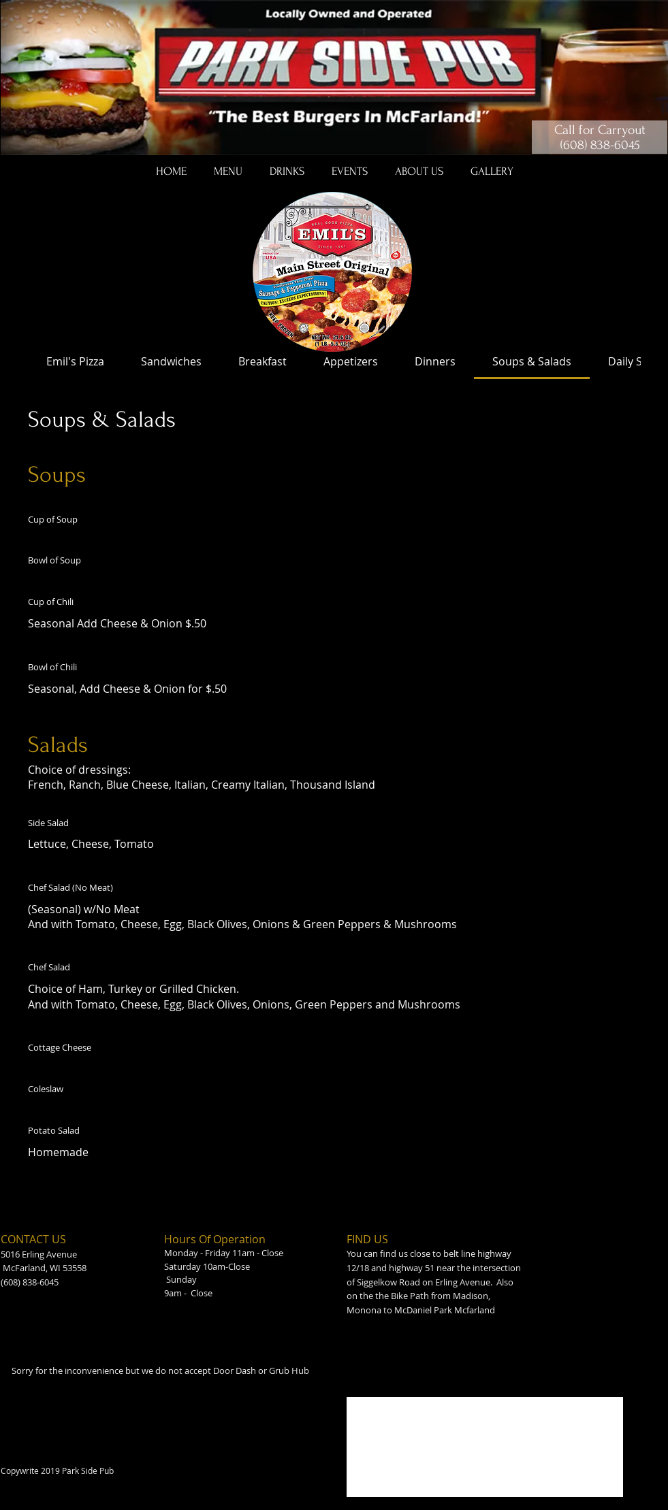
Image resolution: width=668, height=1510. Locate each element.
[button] (228, 171)
